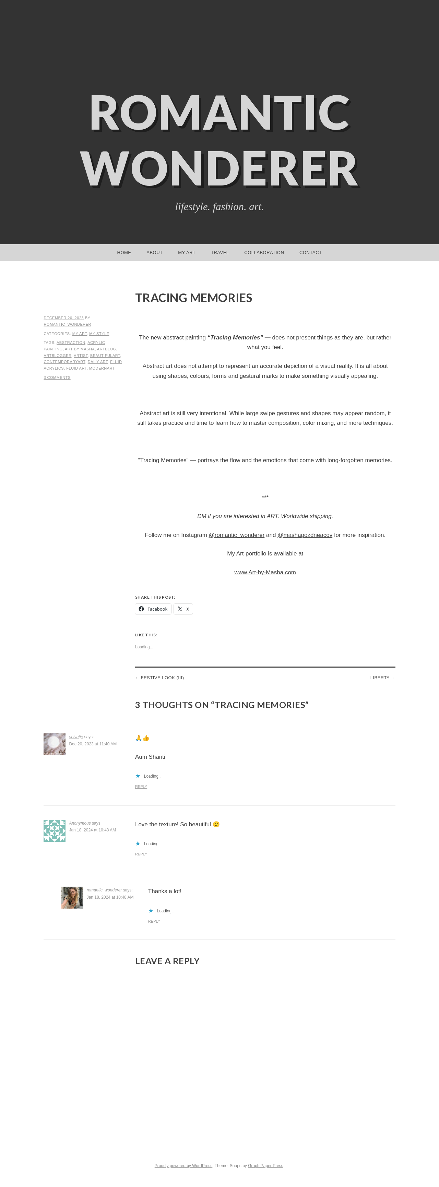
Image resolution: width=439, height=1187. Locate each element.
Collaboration (264, 252)
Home (124, 252)
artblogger (57, 355)
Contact (310, 252)
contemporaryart (64, 362)
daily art (98, 362)
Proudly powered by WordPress (184, 1165)
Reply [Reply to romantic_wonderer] (154, 921)
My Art (186, 252)
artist (81, 355)
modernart (102, 368)
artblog (106, 349)
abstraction (71, 342)
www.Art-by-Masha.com (265, 572)
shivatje (76, 736)
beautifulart (105, 355)
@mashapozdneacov (304, 535)
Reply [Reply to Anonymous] (141, 854)
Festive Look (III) (162, 677)
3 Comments (57, 377)
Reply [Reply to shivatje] (141, 786)
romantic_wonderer (67, 324)
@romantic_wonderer (237, 535)
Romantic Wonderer (219, 139)
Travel (220, 252)
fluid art (76, 368)
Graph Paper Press (265, 1165)
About (154, 252)
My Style (99, 334)
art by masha (80, 349)
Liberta (380, 677)
